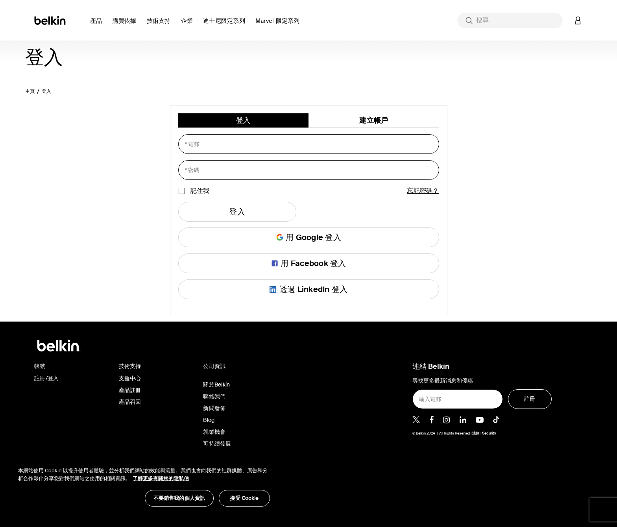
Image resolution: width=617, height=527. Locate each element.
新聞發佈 (214, 408)
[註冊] (530, 399)
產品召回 (130, 401)
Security (489, 433)
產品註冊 (130, 390)
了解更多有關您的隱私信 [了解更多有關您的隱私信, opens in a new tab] (161, 478)
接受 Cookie (244, 498)
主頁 (30, 91)
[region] (144, 482)
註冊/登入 (46, 378)
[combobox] (510, 20)
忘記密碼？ (423, 191)
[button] (98, 25)
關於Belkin (216, 384)
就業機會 (214, 431)
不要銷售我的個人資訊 (179, 498)
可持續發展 (217, 443)
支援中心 (130, 378)
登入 (47, 91)
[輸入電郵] (457, 399)
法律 (476, 433)
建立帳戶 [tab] (373, 120)
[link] (161, 25)
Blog (208, 419)
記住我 (199, 191)
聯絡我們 (214, 396)
